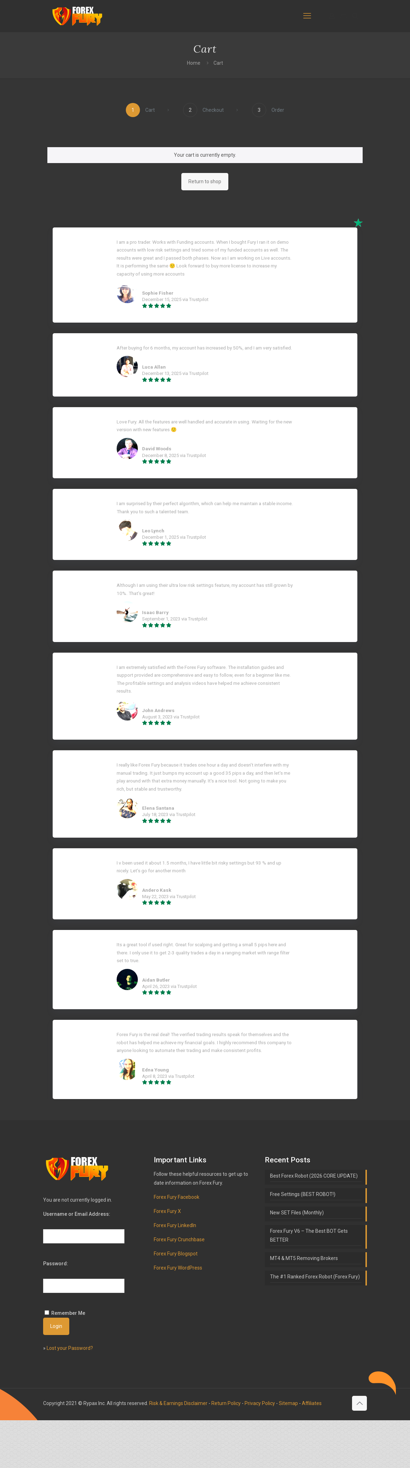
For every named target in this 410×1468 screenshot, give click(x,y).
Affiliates (312, 1451)
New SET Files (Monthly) (297, 1260)
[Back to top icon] (359, 1451)
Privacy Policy (260, 1451)
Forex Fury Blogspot (176, 1301)
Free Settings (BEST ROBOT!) (302, 1242)
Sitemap (288, 1451)
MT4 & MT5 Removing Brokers (304, 1306)
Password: (55, 1311)
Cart (218, 63)
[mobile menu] (307, 16)
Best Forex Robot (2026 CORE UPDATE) (314, 1223)
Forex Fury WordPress (178, 1315)
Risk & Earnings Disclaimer (178, 1451)
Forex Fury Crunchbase (179, 1287)
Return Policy (226, 1451)
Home (193, 63)
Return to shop (204, 181)
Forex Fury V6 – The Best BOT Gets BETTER (309, 1283)
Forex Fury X (167, 1259)
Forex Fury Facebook (176, 1245)
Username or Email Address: (76, 1262)
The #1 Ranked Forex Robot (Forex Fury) (315, 1324)
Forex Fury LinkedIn (175, 1273)
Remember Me (68, 1361)
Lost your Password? (70, 1396)
